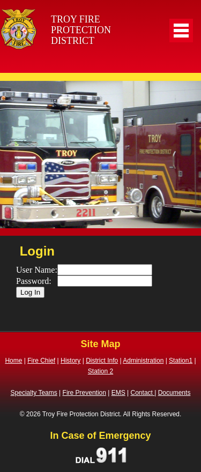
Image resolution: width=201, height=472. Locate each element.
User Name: (36, 269)
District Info (102, 360)
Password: (33, 281)
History (70, 360)
